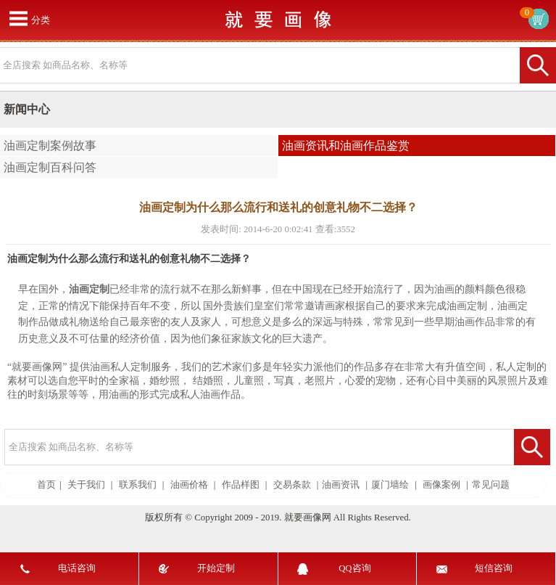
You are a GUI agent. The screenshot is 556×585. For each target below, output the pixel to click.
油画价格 (189, 485)
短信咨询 (494, 568)
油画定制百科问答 (50, 167)
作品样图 (241, 485)
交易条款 (292, 485)
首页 (46, 485)
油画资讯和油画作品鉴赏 (346, 145)
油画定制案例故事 (50, 145)
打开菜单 (18, 18)
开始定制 (216, 568)
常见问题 (491, 485)
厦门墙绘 (390, 485)
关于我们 (86, 485)
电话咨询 (77, 568)
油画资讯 (341, 485)
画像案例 (441, 485)
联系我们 (138, 485)
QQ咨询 (354, 568)
